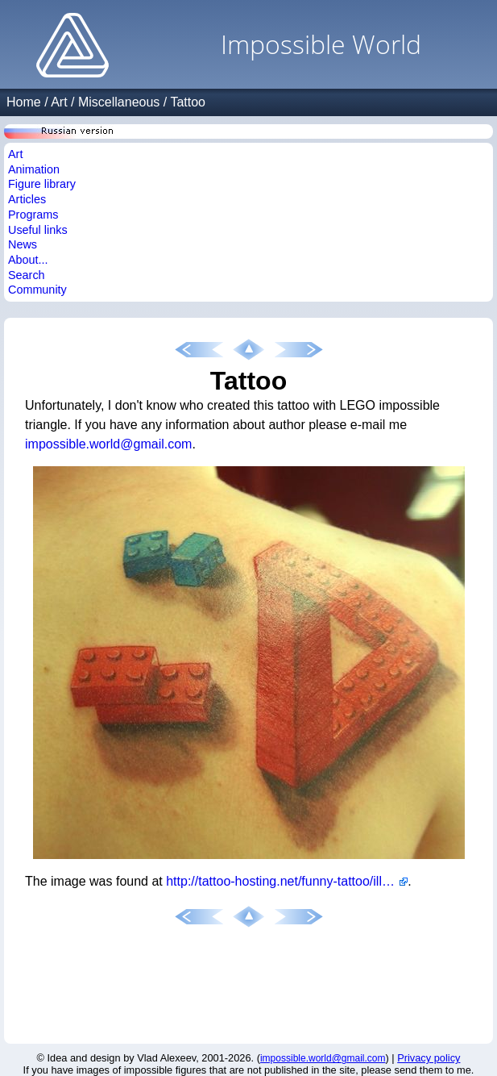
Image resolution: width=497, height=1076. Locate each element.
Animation (34, 169)
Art (59, 102)
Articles (27, 199)
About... (28, 259)
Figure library (42, 183)
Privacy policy (428, 1058)
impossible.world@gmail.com (108, 444)
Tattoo (187, 102)
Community (37, 289)
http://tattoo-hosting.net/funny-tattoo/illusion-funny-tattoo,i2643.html (287, 881)
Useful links (38, 229)
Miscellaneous (118, 102)
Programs (33, 214)
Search (26, 275)
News (22, 244)
